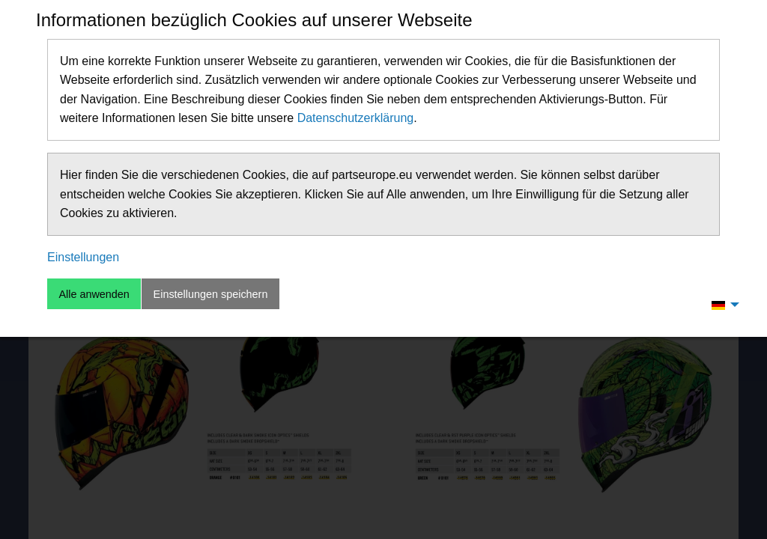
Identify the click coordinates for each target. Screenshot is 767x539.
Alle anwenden (93, 294)
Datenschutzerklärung (355, 118)
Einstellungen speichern (211, 294)
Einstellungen (83, 257)
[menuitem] (721, 304)
